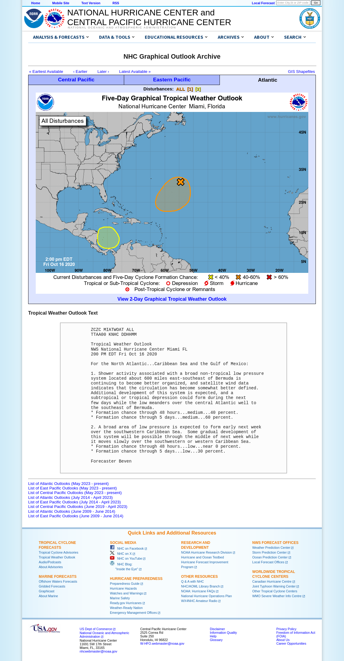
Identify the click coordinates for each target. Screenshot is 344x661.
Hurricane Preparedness (136, 579)
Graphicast (47, 591)
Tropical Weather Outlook (57, 557)
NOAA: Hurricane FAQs (198, 591)
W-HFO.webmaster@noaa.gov (162, 643)
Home (35, 3)
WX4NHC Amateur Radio (199, 601)
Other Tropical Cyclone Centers (274, 591)
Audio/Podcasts (50, 562)
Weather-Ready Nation (126, 608)
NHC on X (121, 553)
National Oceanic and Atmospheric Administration (122, 27)
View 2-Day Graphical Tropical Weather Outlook (172, 299)
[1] (190, 88)
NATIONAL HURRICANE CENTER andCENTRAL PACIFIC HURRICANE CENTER (149, 17)
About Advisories (51, 567)
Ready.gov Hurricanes (126, 603)
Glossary (216, 640)
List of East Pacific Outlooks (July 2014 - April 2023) (74, 502)
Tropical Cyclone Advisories (58, 552)
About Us (282, 640)
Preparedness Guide (125, 583)
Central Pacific (76, 80)
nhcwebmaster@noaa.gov (98, 651)
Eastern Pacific (171, 80)
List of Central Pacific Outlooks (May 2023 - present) (75, 492)
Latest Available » (135, 71)
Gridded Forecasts (52, 586)
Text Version (91, 3)
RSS (115, 3)
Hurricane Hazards (123, 588)
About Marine (48, 596)
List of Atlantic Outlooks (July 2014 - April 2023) (70, 497)
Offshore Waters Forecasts (58, 581)
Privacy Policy (286, 629)
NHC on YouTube (126, 558)
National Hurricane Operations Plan (206, 596)
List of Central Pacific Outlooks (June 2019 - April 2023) (77, 506)
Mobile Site (60, 3)
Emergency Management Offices (133, 612)
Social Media (123, 543)
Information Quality (223, 632)
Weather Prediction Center (271, 547)
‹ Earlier (80, 71)
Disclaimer (217, 629)
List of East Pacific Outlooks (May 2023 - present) (72, 488)
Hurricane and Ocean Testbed (202, 557)
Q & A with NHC (192, 581)
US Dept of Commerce (96, 629)
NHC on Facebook (127, 548)
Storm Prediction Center (269, 552)
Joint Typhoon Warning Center (274, 586)
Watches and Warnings (126, 593)
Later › (103, 71)
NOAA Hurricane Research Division (206, 552)
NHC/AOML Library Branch (200, 586)
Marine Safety (120, 598)
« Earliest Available (46, 71)
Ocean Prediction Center (270, 557)
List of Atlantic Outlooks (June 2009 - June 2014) (71, 511)
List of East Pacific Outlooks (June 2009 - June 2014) (75, 516)
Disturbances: (159, 88)
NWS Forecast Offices (275, 543)
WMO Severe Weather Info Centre (277, 596)
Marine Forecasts (58, 576)
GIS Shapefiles (301, 71)
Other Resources (199, 576)
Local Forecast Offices (268, 562)
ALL (180, 88)
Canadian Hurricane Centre (272, 581)
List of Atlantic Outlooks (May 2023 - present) (68, 483)
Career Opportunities (291, 643)
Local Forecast (263, 3)
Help (213, 636)
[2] (197, 88)
